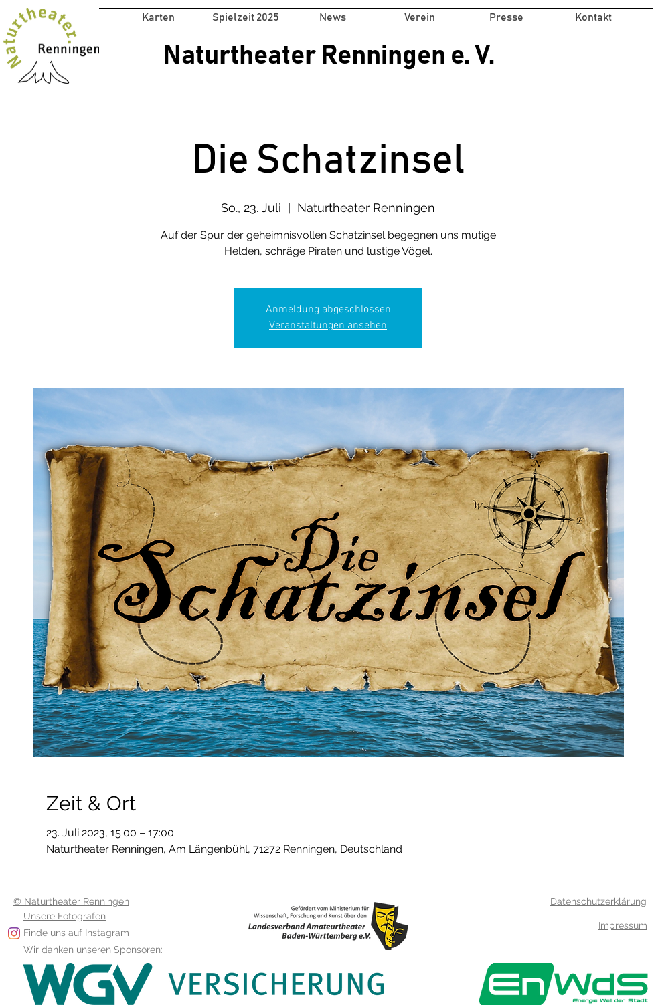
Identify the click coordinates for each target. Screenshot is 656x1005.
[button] (245, 18)
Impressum (622, 925)
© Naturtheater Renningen (71, 901)
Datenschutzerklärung (598, 901)
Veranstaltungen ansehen (328, 325)
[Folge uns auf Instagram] (14, 933)
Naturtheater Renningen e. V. (329, 55)
